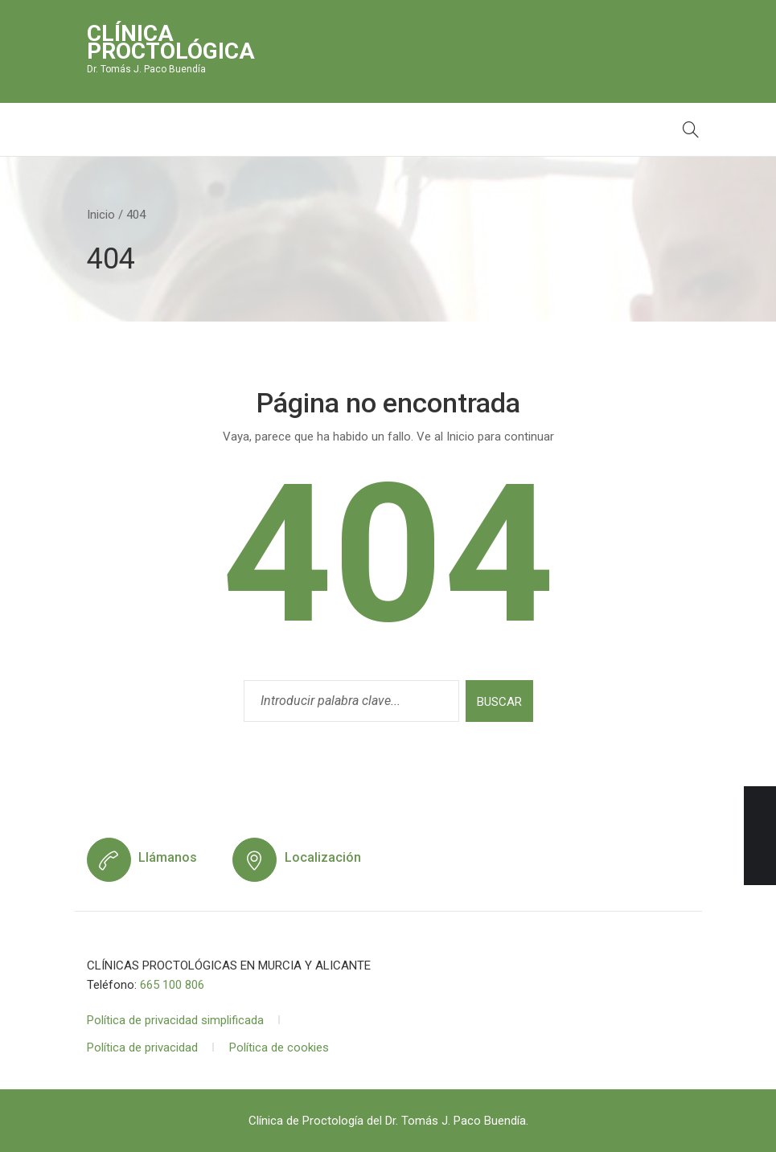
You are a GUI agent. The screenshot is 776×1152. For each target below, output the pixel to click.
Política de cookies (279, 1047)
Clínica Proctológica (171, 42)
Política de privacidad (142, 1047)
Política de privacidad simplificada (175, 1020)
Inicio (101, 214)
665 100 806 (172, 985)
